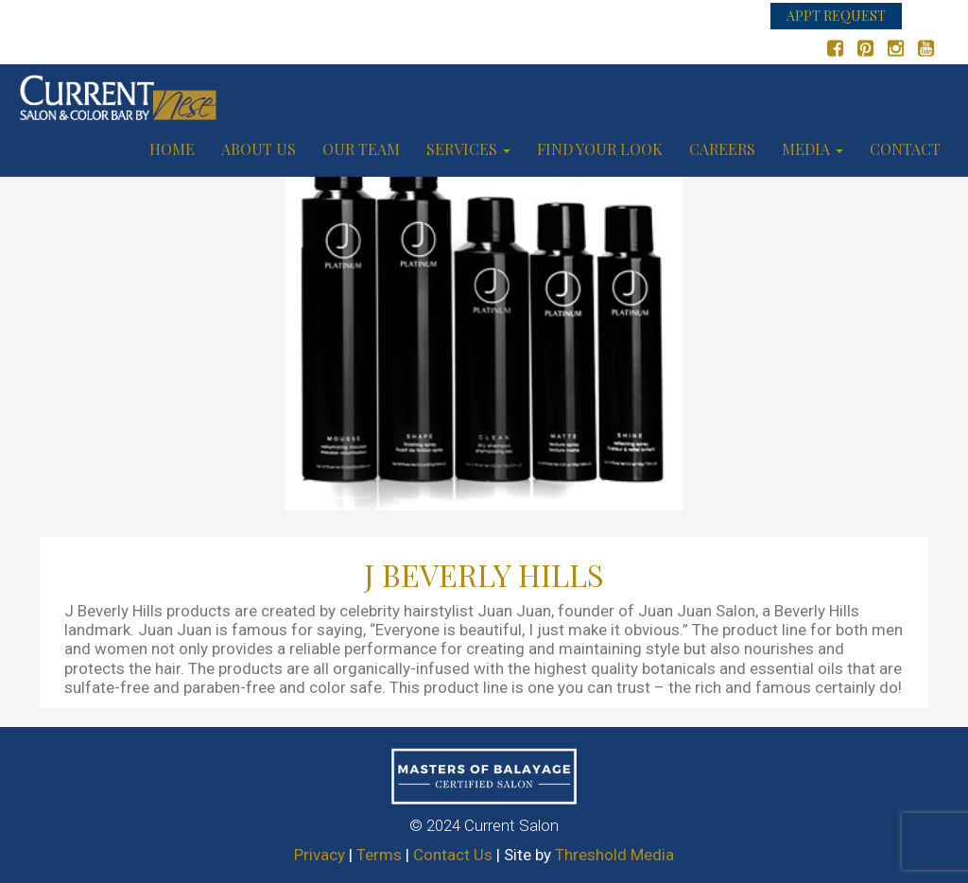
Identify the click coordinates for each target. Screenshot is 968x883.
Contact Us (453, 854)
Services (468, 149)
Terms (379, 854)
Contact (905, 149)
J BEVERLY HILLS (484, 574)
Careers (722, 149)
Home (172, 149)
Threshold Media (614, 854)
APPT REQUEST (836, 16)
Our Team (361, 149)
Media (812, 149)
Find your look (600, 149)
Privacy (319, 854)
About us (258, 149)
